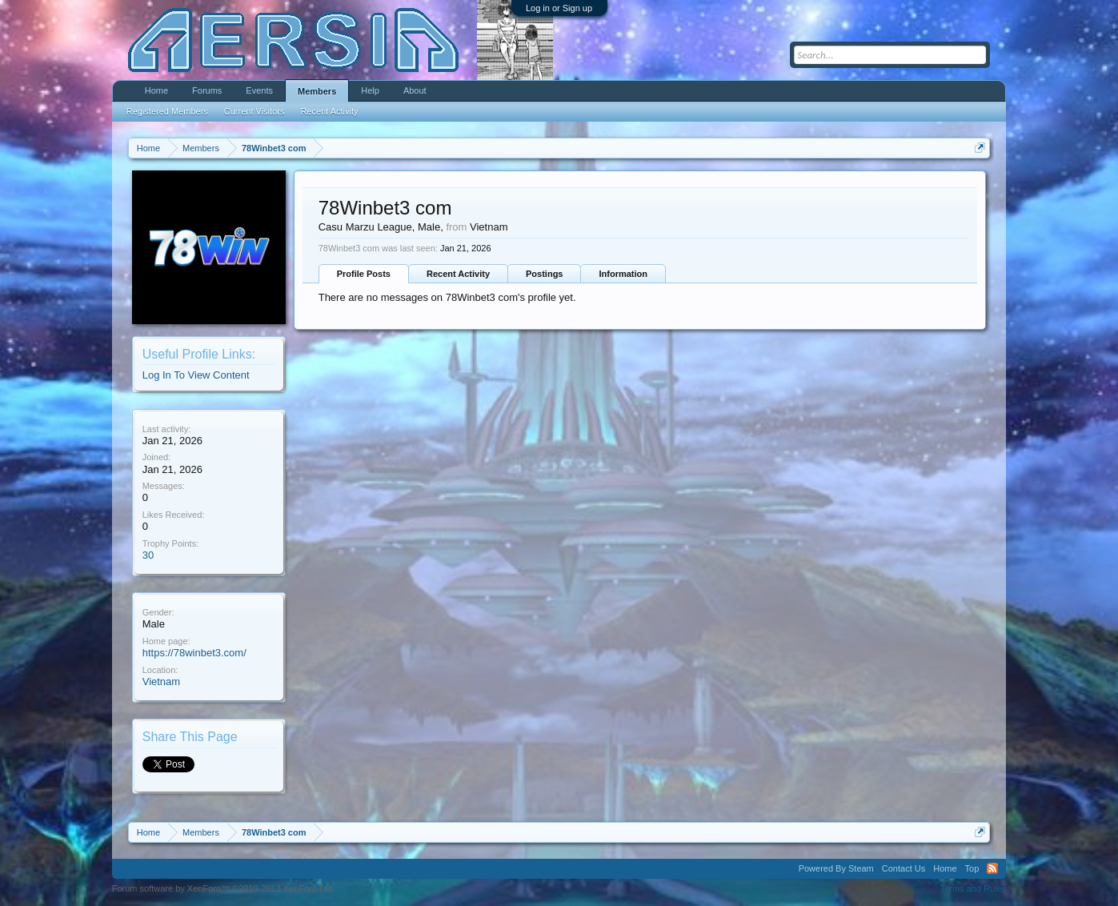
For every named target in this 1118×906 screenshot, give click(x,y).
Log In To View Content (196, 375)
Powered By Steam (836, 868)
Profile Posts (364, 274)
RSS (992, 868)
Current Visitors (254, 111)
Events (259, 90)
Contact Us (903, 868)
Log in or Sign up (559, 8)
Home (156, 90)
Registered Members (167, 111)
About (415, 90)
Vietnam (161, 681)
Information (623, 274)
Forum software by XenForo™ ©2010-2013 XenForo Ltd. (223, 888)
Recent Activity (458, 274)
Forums (207, 90)
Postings (544, 274)
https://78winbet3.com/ (194, 653)
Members (317, 91)
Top (972, 868)
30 (148, 555)
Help (370, 90)
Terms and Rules (973, 888)
